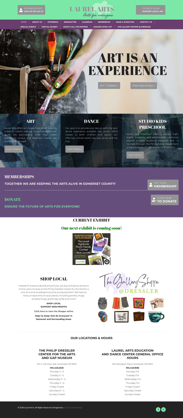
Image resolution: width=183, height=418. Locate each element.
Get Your (162, 185)
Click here (164, 200)
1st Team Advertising (73, 407)
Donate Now (152, 10)
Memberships (30, 10)
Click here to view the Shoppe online (53, 311)
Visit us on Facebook (158, 409)
